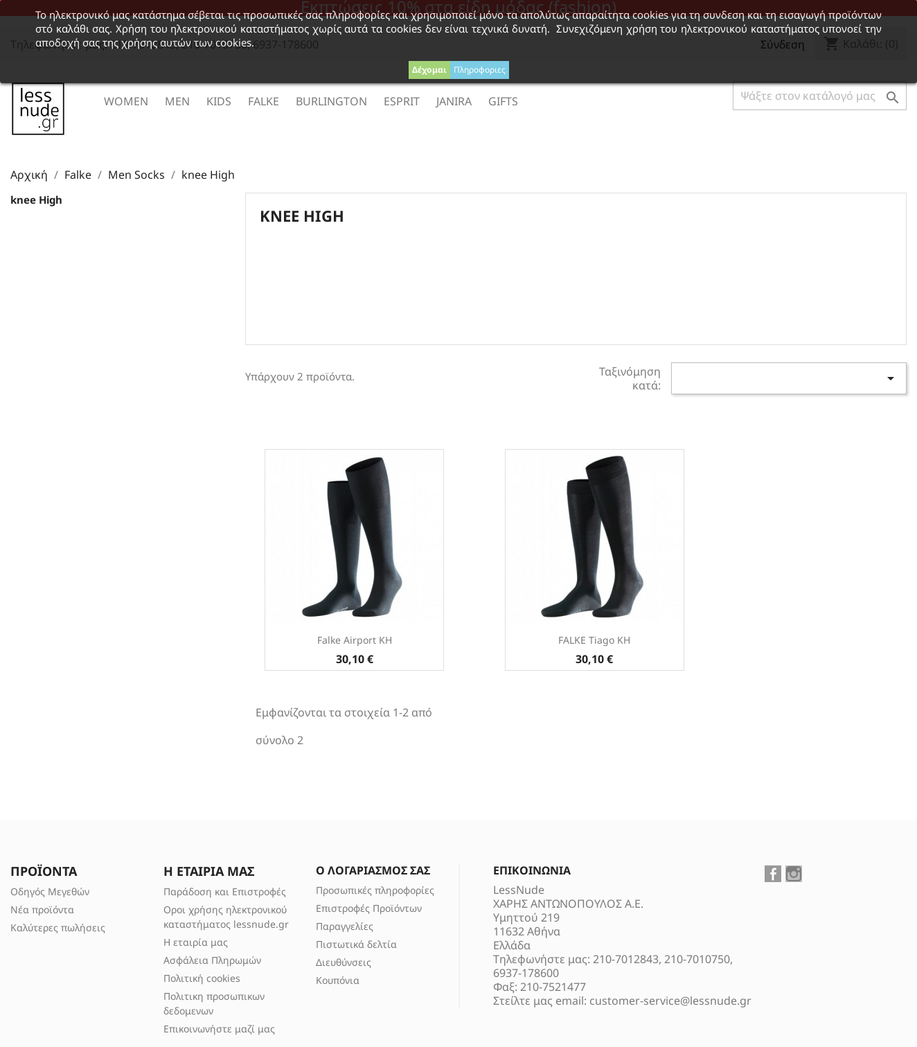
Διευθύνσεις (343, 962)
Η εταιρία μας (195, 942)
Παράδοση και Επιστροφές (224, 891)
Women (126, 101)
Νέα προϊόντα (42, 909)
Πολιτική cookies (201, 978)
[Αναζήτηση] (820, 95)
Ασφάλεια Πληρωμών (212, 960)
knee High (36, 199)
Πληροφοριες (480, 70)
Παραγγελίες (344, 926)
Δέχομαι (429, 70)
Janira (454, 101)
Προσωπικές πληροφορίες (375, 890)
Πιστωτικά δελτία (356, 944)
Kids (218, 101)
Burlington (331, 101)
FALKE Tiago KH (594, 639)
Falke (263, 101)
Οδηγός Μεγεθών (49, 891)
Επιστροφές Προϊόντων (369, 908)
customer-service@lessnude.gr (670, 1000)
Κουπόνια (337, 980)
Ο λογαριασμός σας (373, 870)
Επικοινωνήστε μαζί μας (219, 1028)
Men (177, 101)
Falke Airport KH (354, 639)
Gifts (503, 101)
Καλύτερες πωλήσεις (57, 927)
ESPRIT (402, 101)
